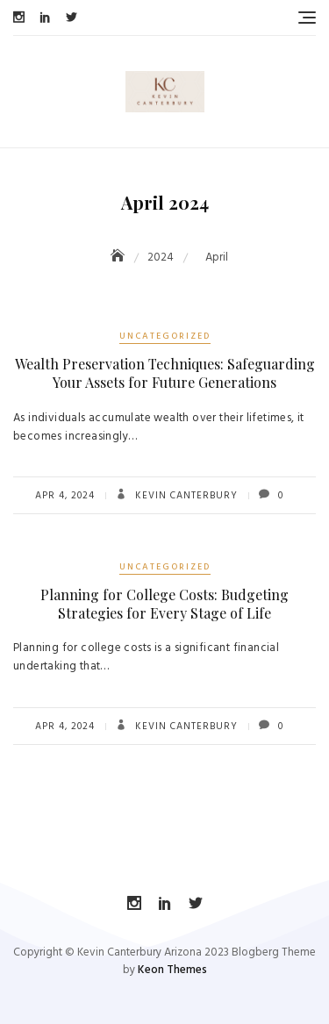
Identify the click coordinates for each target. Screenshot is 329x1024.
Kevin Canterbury (185, 496)
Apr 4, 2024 (65, 496)
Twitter (71, 17)
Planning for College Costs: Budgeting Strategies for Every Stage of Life (164, 603)
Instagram (19, 17)
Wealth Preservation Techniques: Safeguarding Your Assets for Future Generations (165, 372)
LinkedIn (45, 17)
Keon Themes (172, 970)
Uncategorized (165, 336)
